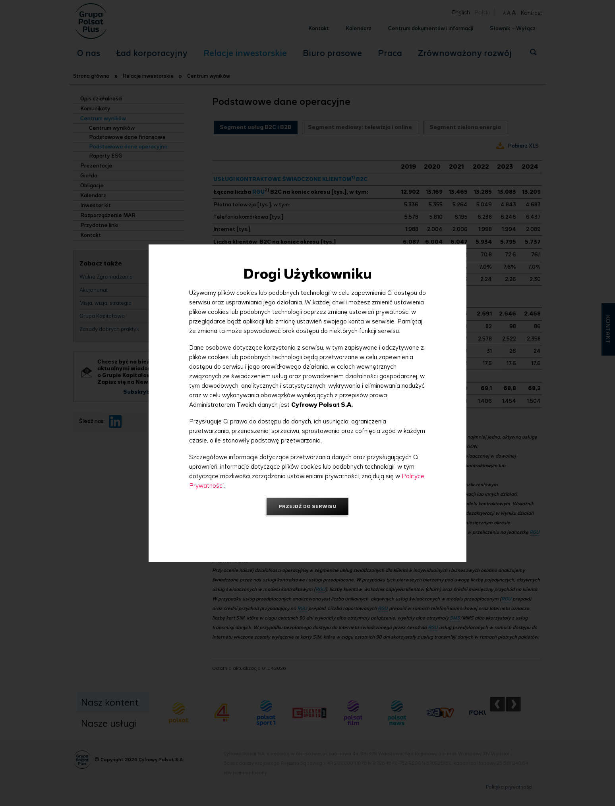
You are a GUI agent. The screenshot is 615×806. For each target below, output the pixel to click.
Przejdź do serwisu (307, 506)
